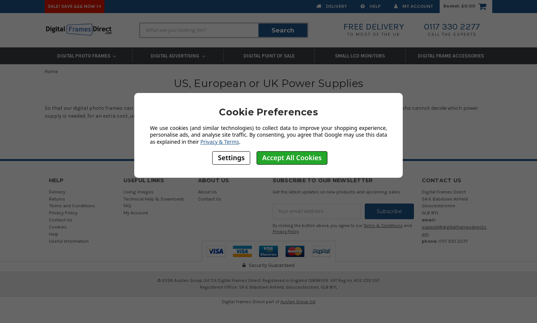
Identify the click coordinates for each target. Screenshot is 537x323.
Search (282, 30)
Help (371, 6)
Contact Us (60, 220)
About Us (207, 192)
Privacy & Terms (219, 141)
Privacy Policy (63, 212)
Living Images (138, 192)
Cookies (58, 227)
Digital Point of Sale (269, 56)
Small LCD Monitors (360, 56)
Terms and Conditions (72, 205)
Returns (57, 199)
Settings (231, 157)
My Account (413, 6)
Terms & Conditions (383, 225)
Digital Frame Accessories (451, 56)
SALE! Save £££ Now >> (74, 6)
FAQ (127, 205)
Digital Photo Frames (86, 56)
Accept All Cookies (292, 157)
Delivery (331, 6)
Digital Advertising (178, 56)
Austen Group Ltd (297, 301)
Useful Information (69, 241)
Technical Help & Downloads (154, 199)
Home (51, 71)
